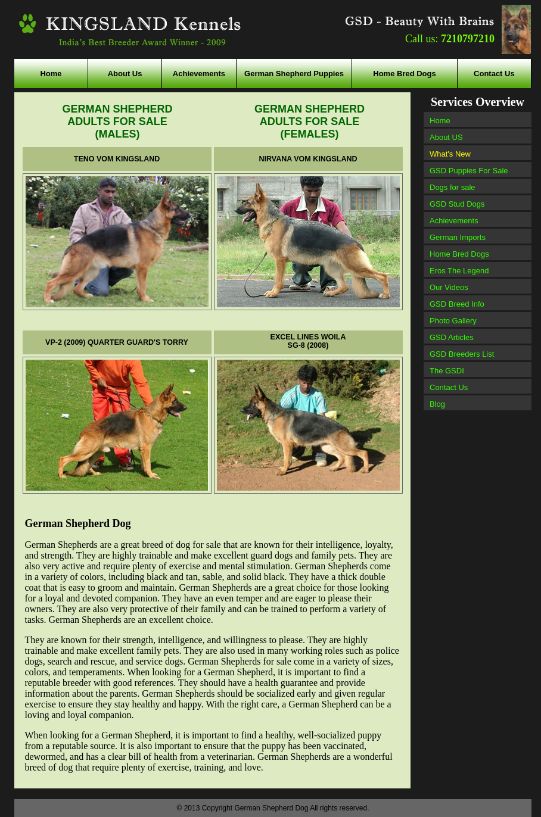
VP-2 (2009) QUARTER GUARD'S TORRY (116, 342)
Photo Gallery (453, 320)
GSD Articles (452, 337)
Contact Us (494, 73)
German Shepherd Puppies (294, 73)
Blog (437, 404)
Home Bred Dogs (404, 73)
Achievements (199, 73)
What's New (450, 153)
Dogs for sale (452, 187)
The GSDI (447, 370)
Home (50, 73)
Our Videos (449, 287)
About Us (125, 73)
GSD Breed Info (457, 304)
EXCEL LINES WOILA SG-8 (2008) (308, 341)
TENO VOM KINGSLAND (117, 159)
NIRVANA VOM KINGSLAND (308, 159)
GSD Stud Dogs (457, 203)
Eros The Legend (459, 270)
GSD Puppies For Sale (469, 170)
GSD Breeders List (462, 354)
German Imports (458, 237)
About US (446, 137)
